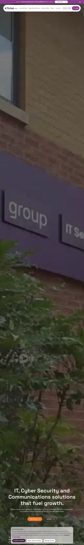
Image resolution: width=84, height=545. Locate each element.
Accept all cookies (19, 540)
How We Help (23, 8)
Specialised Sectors (34, 8)
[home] (11, 8)
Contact (58, 8)
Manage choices (49, 540)
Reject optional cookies (34, 540)
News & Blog (45, 8)
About (52, 8)
